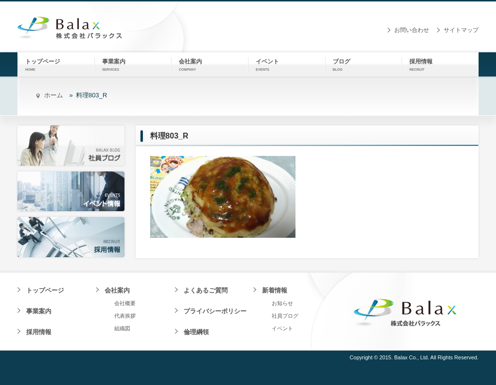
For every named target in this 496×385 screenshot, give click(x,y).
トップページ (45, 290)
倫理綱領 (196, 332)
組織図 (122, 328)
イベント (282, 328)
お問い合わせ (411, 30)
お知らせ (282, 303)
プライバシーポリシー (215, 311)
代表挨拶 (125, 316)
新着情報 (274, 290)
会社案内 (117, 290)
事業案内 (38, 311)
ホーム (53, 95)
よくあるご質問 (206, 290)
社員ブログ (285, 316)
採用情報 (38, 332)
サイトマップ (461, 30)
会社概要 (125, 303)
